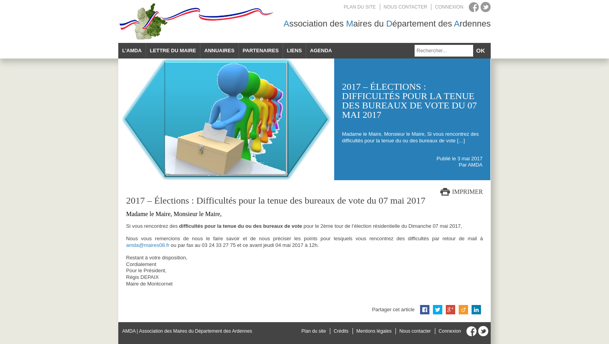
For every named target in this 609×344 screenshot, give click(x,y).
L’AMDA (132, 50)
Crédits (341, 331)
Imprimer (467, 191)
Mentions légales (374, 331)
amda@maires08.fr (147, 245)
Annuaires (219, 50)
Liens (294, 50)
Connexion (449, 7)
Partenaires (261, 50)
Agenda (321, 50)
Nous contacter (405, 7)
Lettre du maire (173, 50)
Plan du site (360, 7)
